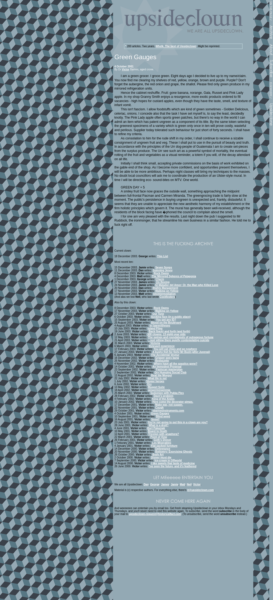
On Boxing (163, 282)
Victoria (155, 343)
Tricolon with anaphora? (163, 434)
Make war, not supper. (169, 404)
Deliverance (162, 448)
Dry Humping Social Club (170, 372)
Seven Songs (163, 267)
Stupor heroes (155, 381)
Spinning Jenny (162, 270)
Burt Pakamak (156, 428)
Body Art (158, 454)
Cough (159, 407)
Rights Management (165, 288)
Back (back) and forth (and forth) (169, 331)
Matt (183, 484)
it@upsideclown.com (200, 490)
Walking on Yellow (166, 290)
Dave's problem (163, 395)
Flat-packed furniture (164, 445)
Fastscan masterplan (169, 369)
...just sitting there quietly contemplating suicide (178, 340)
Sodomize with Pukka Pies (167, 393)
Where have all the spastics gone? (175, 363)
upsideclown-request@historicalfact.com (155, 514)
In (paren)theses (160, 325)
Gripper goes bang (167, 357)
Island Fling (155, 328)
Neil (189, 484)
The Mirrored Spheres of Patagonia (174, 276)
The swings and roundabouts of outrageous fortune (181, 337)
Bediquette (162, 360)
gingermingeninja (159, 390)
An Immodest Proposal (167, 366)
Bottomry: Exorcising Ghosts (173, 451)
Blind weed (163, 416)
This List (162, 256)
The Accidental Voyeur (165, 354)
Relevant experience (162, 346)
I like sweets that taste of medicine (173, 463)
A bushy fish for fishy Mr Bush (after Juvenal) (181, 352)
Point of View (158, 437)
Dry (149, 384)
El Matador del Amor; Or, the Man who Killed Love (186, 285)
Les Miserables (161, 442)
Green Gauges (160, 413)
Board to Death (157, 431)
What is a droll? (158, 425)
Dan (146, 484)
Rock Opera (161, 273)
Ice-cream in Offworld (168, 460)
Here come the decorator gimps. (172, 401)
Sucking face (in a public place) (171, 316)
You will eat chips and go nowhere (175, 349)
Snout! (155, 419)
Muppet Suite (156, 387)
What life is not (157, 378)
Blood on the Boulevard (166, 322)
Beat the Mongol (161, 375)
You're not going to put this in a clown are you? (178, 422)
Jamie (174, 484)
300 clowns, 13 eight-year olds (166, 334)
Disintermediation (164, 293)
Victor (125, 69)
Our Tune (158, 313)
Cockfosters (167, 296)
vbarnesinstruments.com (168, 410)
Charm (160, 279)
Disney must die (161, 457)
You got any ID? (166, 319)
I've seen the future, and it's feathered (172, 466)
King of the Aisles (163, 398)
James (165, 484)
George (154, 484)
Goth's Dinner (162, 439)
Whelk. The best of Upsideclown (176, 46)
